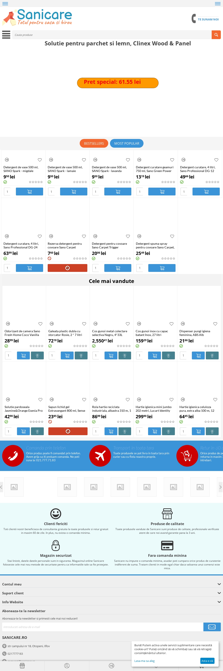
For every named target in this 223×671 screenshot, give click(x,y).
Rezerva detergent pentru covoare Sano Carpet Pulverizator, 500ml (65, 245)
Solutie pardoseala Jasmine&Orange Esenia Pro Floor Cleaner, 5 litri (24, 408)
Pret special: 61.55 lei (112, 81)
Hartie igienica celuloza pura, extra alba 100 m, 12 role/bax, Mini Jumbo (196, 408)
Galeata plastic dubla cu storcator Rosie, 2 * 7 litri (65, 333)
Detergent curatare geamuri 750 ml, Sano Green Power (155, 169)
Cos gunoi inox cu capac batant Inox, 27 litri (152, 333)
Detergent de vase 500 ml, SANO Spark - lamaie (65, 169)
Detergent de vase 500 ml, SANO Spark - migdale (20, 169)
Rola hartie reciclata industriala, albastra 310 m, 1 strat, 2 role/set (111, 408)
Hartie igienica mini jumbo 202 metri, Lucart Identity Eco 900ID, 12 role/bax (154, 408)
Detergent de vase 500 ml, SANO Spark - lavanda (109, 169)
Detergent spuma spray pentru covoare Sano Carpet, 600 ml (155, 245)
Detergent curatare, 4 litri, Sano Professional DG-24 (21, 245)
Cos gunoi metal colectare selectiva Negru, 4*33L (109, 333)
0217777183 (15, 654)
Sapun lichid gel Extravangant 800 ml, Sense (66, 408)
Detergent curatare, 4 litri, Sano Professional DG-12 (197, 169)
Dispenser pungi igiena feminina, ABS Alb (194, 333)
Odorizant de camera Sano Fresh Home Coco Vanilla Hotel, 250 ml (22, 333)
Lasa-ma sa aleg (144, 661)
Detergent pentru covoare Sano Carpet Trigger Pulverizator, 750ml (109, 245)
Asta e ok (207, 661)
